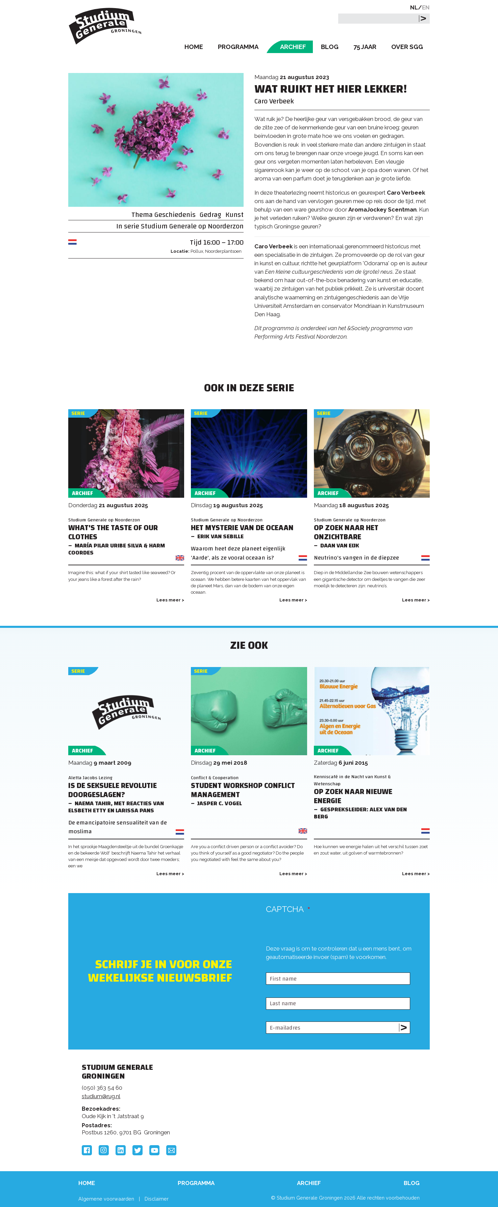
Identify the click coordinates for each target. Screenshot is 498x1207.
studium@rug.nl (101, 1096)
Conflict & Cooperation (215, 777)
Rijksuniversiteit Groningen (351, 1090)
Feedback (252, 1093)
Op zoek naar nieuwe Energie (353, 796)
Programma (238, 46)
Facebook (87, 1150)
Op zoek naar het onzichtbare (346, 532)
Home (193, 46)
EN (426, 7)
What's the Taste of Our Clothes (113, 532)
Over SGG (407, 46)
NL (414, 7)
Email (171, 1150)
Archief (293, 46)
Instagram (104, 1150)
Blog (330, 46)
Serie (78, 413)
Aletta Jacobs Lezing (90, 777)
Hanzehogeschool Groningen (351, 1113)
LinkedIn (121, 1150)
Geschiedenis (175, 214)
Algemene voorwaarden (106, 1199)
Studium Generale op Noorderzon (192, 226)
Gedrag (210, 214)
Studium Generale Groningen (105, 26)
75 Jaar (364, 46)
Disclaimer (157, 1199)
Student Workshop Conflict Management (243, 790)
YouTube (154, 1150)
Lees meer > (170, 599)
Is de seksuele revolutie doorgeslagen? (112, 790)
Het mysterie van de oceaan (242, 528)
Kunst (234, 214)
